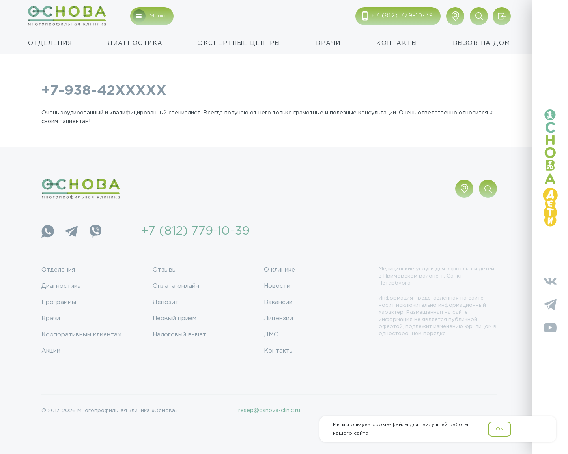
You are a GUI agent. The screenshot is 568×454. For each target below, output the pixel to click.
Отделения (50, 43)
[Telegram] (71, 231)
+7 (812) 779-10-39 (195, 231)
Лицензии (278, 318)
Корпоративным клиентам (81, 334)
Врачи (328, 43)
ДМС (271, 334)
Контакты (396, 43)
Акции (50, 350)
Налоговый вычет (179, 334)
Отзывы (165, 269)
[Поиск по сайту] (479, 16)
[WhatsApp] (47, 231)
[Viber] (95, 231)
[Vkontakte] (550, 281)
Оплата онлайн (176, 286)
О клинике (279, 269)
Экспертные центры (239, 43)
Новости (277, 286)
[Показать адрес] (455, 16)
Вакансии (278, 302)
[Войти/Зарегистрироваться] (502, 16)
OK (499, 429)
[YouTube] (550, 327)
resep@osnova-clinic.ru (269, 410)
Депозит (166, 302)
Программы (58, 302)
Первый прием (174, 318)
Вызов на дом (481, 43)
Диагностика (135, 43)
